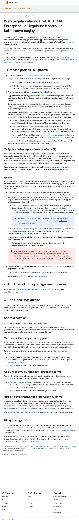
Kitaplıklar (5, 506)
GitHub (4, 509)
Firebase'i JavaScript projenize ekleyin (37, 75)
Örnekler (5, 503)
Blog (29, 497)
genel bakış (67, 42)
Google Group (58, 503)
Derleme (35, 16)
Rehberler (5, 497)
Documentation (9, 8)
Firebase (6, 16)
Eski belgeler (57, 512)
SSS (54, 509)
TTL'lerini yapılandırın (36, 441)
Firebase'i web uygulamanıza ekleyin (33, 290)
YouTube (30, 506)
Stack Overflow (58, 500)
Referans (5, 500)
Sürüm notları (57, 506)
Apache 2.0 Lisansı (70, 447)
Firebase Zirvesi (33, 500)
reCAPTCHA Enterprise (35, 79)
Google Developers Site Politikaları (36, 449)
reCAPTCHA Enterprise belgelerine (30, 276)
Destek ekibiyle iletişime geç (62, 497)
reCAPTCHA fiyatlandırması (65, 430)
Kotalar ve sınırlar (56, 137)
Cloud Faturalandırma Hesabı (25, 195)
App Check (25, 8)
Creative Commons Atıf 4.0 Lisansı (39, 447)
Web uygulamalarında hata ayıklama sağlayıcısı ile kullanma (29, 412)
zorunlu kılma (17, 382)
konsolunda (21, 231)
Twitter (30, 503)
